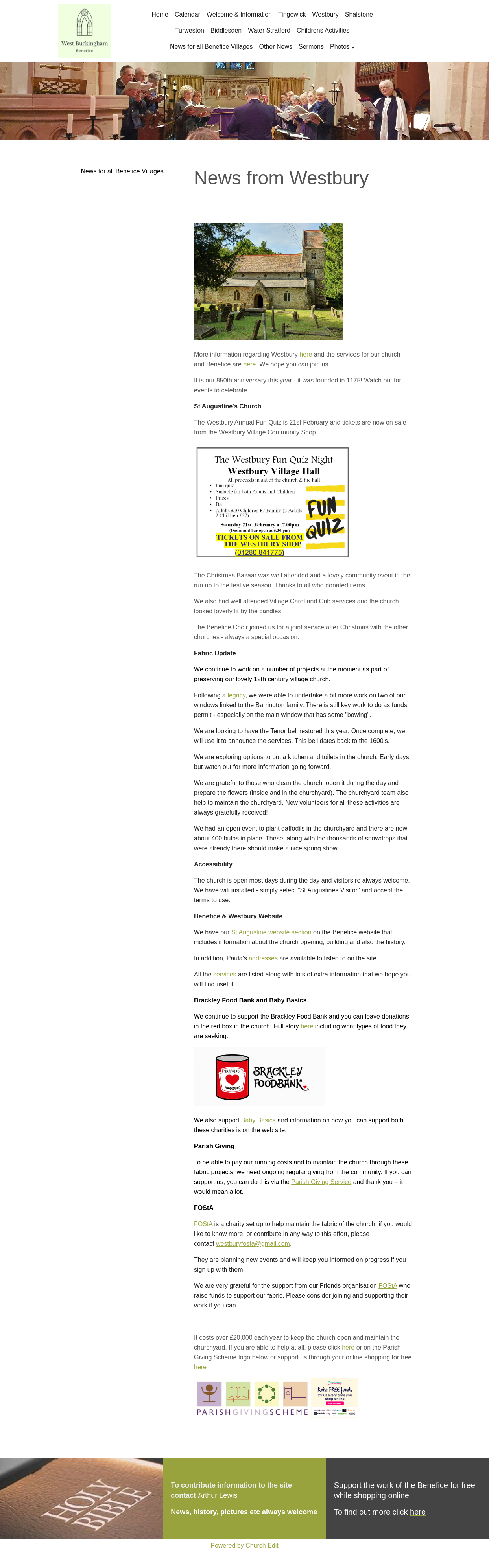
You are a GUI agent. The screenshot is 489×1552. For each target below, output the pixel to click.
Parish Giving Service (321, 1182)
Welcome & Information (239, 14)
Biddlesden (226, 30)
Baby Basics (258, 1120)
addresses (263, 958)
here (305, 354)
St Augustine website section (271, 932)
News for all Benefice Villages (211, 46)
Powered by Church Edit (244, 1545)
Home (159, 14)
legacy (236, 695)
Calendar (187, 14)
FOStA (203, 1224)
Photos (340, 46)
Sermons (311, 46)
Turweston (189, 30)
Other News (275, 46)
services (224, 974)
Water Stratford (269, 30)
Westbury (325, 14)
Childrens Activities (323, 30)
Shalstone (359, 14)
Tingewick (292, 14)
